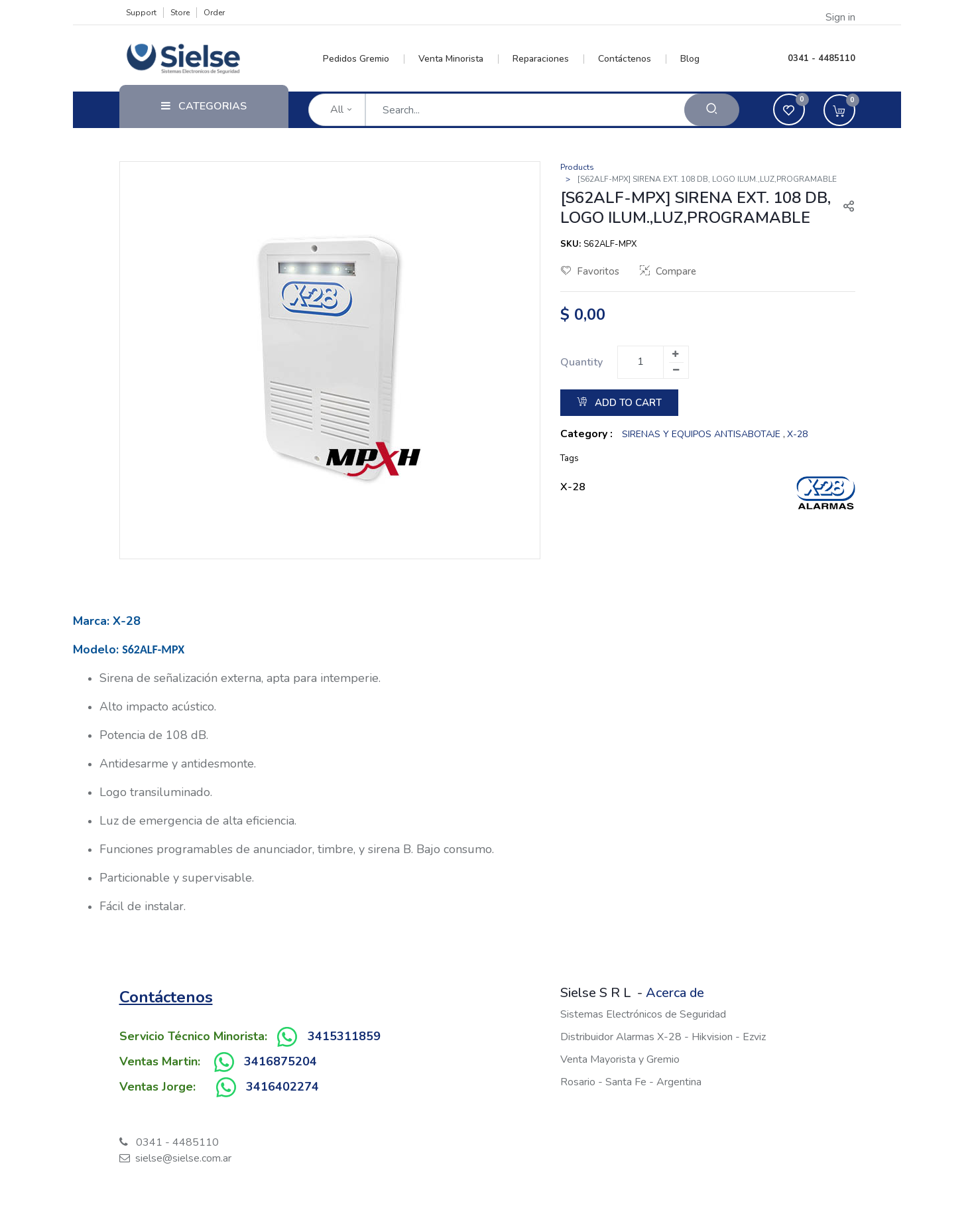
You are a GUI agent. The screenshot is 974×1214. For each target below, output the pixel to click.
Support (141, 12)
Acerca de (675, 993)
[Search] (711, 110)
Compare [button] (668, 271)
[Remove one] (676, 370)
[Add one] (675, 354)
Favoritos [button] (590, 271)
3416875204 (280, 1061)
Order (214, 12)
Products (577, 167)
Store (180, 12)
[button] (843, 207)
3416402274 (282, 1087)
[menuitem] (363, 59)
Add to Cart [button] (619, 402)
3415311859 (344, 1036)
